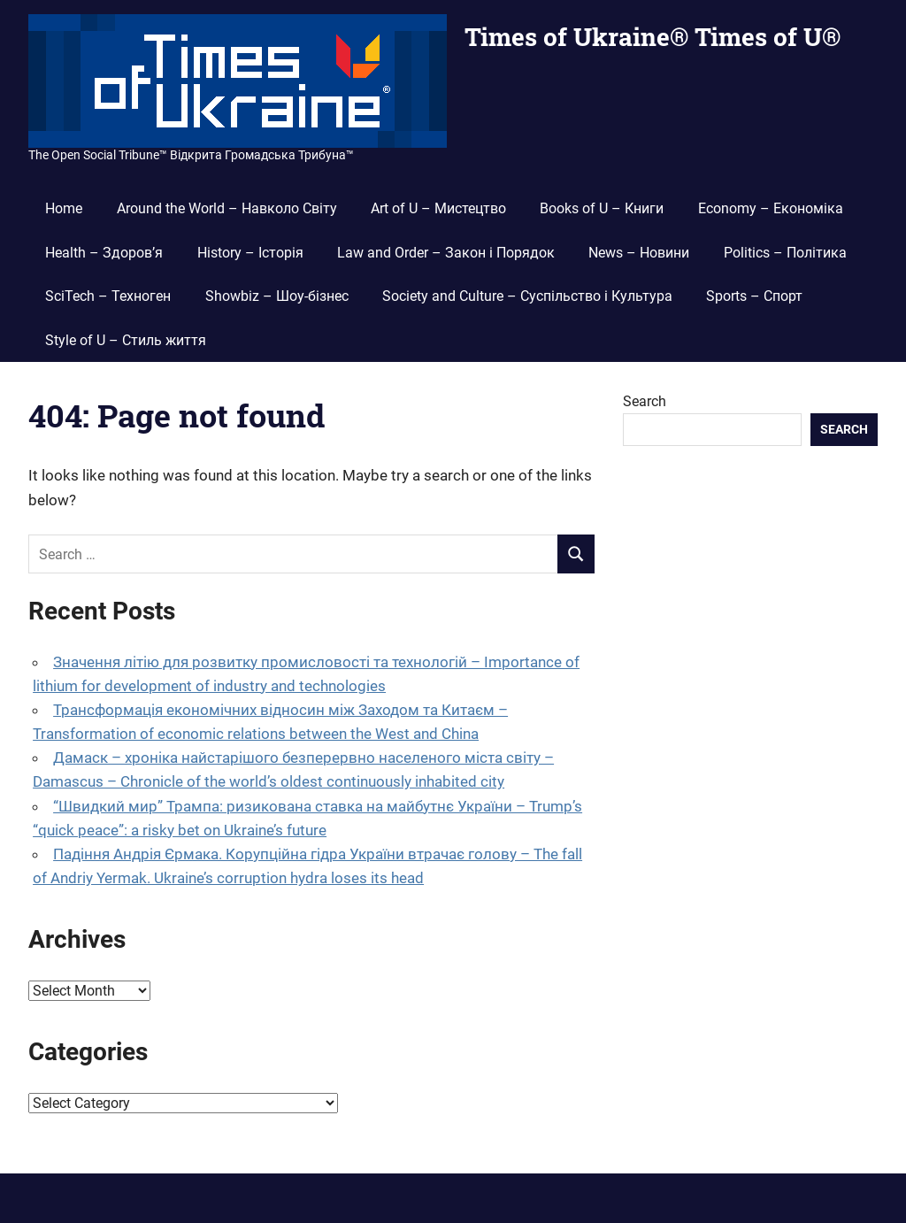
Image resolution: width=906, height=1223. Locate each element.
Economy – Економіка (770, 208)
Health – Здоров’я (104, 252)
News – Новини (638, 252)
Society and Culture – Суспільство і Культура (527, 296)
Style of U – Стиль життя (125, 340)
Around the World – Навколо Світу (227, 208)
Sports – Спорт (754, 296)
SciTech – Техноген (108, 296)
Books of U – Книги (602, 208)
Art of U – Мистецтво (438, 208)
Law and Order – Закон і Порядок (446, 252)
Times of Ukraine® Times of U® (653, 36)
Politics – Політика (785, 252)
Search (644, 401)
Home (63, 208)
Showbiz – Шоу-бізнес (277, 296)
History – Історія (250, 252)
